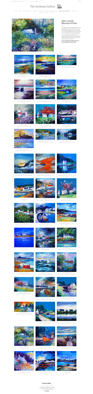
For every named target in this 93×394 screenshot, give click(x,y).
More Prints (41, 12)
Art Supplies (35, 10)
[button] (15, 35)
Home (16, 10)
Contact (52, 12)
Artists (20, 10)
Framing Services (74, 10)
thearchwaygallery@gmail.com (34, 1)
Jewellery (47, 12)
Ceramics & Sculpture (27, 10)
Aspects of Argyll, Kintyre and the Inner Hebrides (48, 10)
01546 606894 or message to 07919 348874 (19, 1)
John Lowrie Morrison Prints (64, 10)
